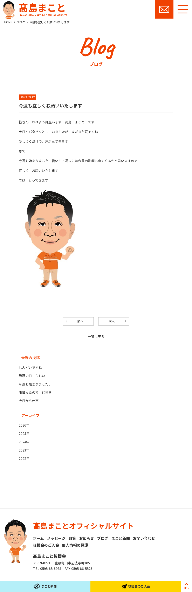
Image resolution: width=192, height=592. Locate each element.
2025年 (24, 433)
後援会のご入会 (46, 545)
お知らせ (86, 538)
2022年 (24, 458)
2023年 (24, 450)
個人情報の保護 (75, 545)
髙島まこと (34, 8)
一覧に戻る (96, 336)
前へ (80, 321)
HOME (8, 22)
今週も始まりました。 (35, 384)
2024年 (24, 441)
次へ (112, 321)
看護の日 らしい (32, 375)
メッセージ (56, 538)
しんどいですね (30, 367)
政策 (72, 538)
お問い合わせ (164, 9)
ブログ (20, 22)
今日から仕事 (29, 400)
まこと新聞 (120, 538)
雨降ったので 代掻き (35, 392)
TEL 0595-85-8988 (47, 568)
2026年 (24, 425)
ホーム (38, 538)
